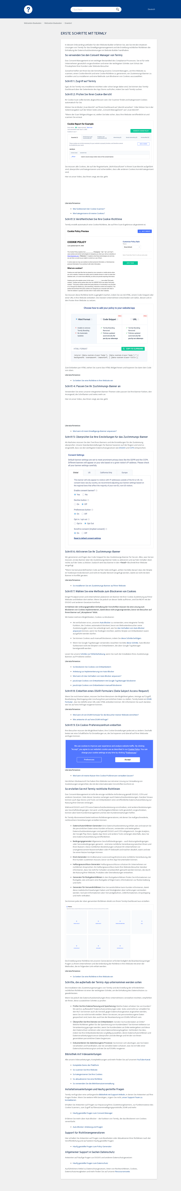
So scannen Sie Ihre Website (85, 1069)
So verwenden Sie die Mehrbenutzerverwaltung (93, 1083)
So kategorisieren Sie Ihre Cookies (87, 1074)
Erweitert (68, 23)
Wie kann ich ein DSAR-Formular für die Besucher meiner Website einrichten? (106, 714)
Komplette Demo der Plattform (86, 1065)
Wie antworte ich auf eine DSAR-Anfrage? (90, 719)
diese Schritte (132, 642)
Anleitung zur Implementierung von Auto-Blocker (93, 671)
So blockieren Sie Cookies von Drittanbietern (92, 667)
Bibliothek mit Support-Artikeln (112, 1094)
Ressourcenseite (122, 1171)
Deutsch (151, 9)
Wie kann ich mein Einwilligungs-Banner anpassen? (95, 431)
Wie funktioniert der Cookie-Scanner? (89, 209)
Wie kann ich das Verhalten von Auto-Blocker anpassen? (97, 676)
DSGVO (122, 448)
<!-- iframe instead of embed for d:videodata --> (86, 190)
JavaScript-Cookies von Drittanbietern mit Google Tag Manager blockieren (104, 680)
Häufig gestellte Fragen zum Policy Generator (92, 1146)
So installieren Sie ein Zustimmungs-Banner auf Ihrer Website (99, 585)
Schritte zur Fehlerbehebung (92, 654)
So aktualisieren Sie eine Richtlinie (87, 1079)
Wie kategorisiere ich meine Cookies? (89, 213)
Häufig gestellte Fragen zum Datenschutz (90, 1163)
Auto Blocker (105, 622)
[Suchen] (96, 9)
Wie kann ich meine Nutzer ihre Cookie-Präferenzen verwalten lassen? (103, 775)
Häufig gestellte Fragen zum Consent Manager (93, 1113)
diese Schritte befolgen (131, 638)
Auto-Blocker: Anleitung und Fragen (88, 1127)
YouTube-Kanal (143, 1059)
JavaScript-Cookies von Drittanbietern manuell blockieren (97, 685)
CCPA (132, 448)
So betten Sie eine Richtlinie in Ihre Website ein (93, 380)
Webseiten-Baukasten (32, 23)
